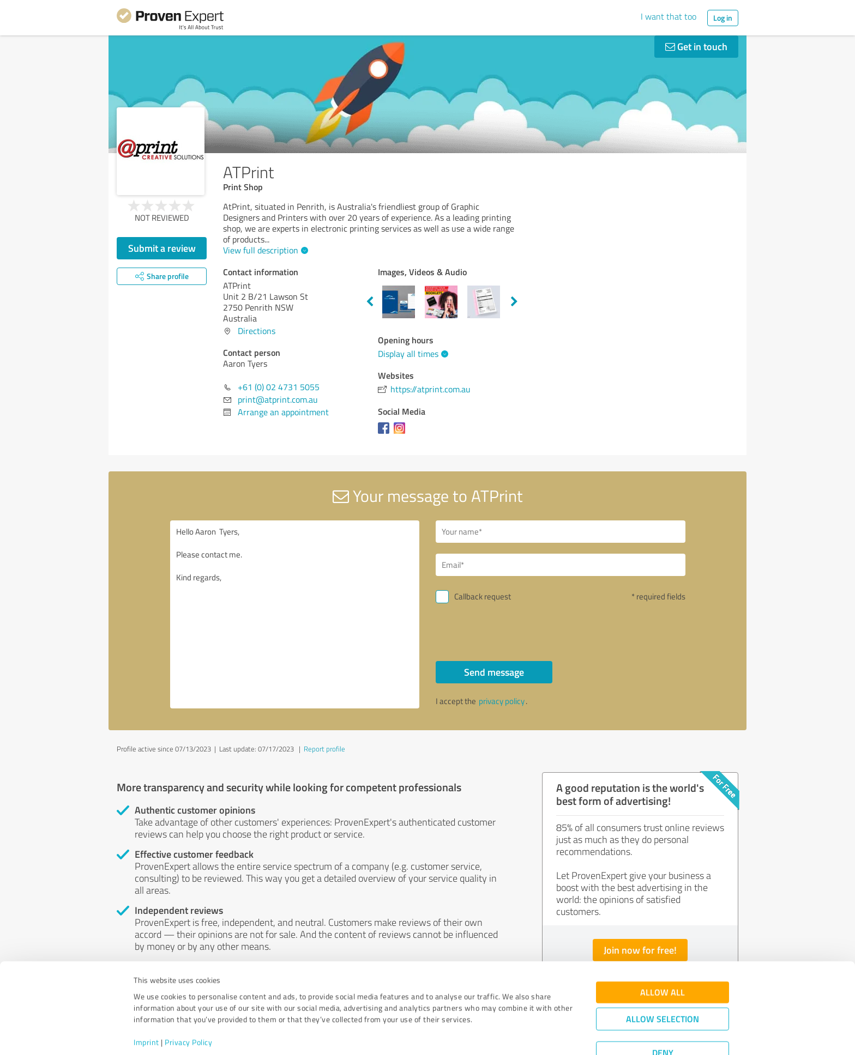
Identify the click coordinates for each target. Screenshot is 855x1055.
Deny (662, 1014)
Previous (369, 301)
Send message (494, 672)
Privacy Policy (188, 1004)
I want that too (668, 16)
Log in (722, 18)
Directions (256, 331)
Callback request (482, 596)
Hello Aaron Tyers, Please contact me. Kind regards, (295, 614)
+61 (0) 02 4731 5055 (279, 387)
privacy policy (502, 701)
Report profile (324, 749)
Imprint (146, 1004)
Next (514, 301)
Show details (496, 1034)
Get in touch (696, 46)
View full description (264, 250)
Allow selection (662, 980)
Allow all (662, 954)
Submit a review (162, 248)
